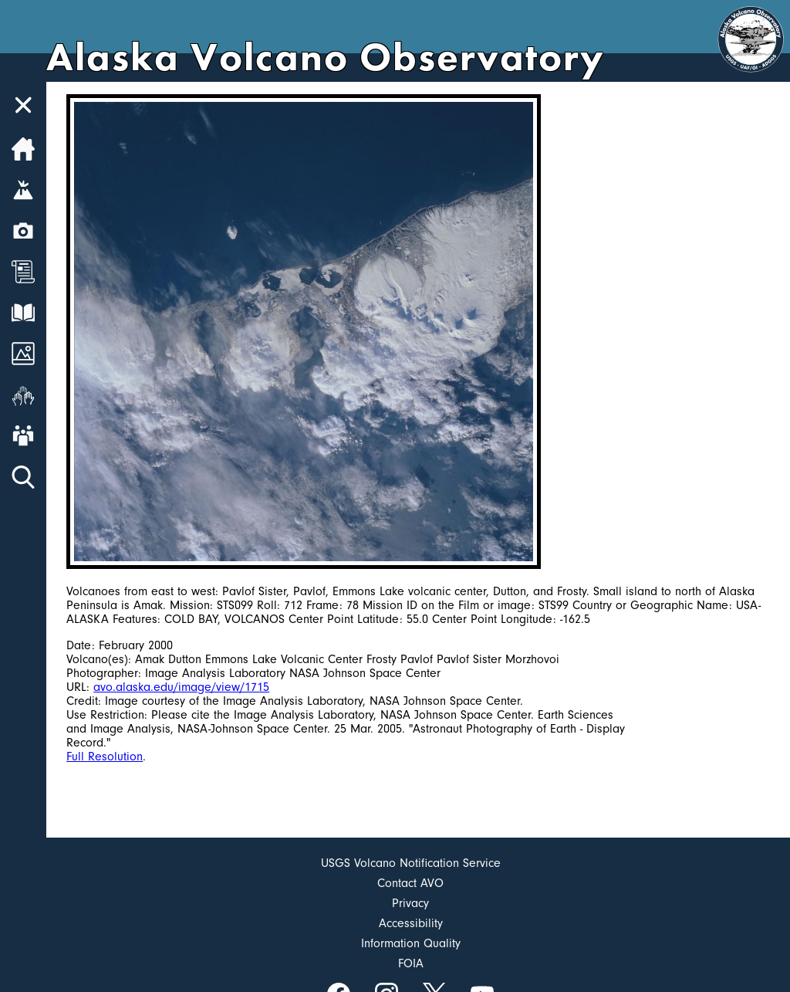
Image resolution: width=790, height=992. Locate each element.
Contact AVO (410, 883)
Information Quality (411, 943)
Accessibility (411, 923)
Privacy (410, 903)
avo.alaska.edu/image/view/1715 (181, 687)
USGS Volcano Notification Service (411, 863)
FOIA (411, 963)
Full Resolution (104, 756)
